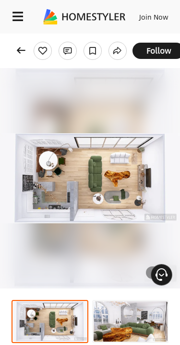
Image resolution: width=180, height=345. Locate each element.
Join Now (153, 17)
